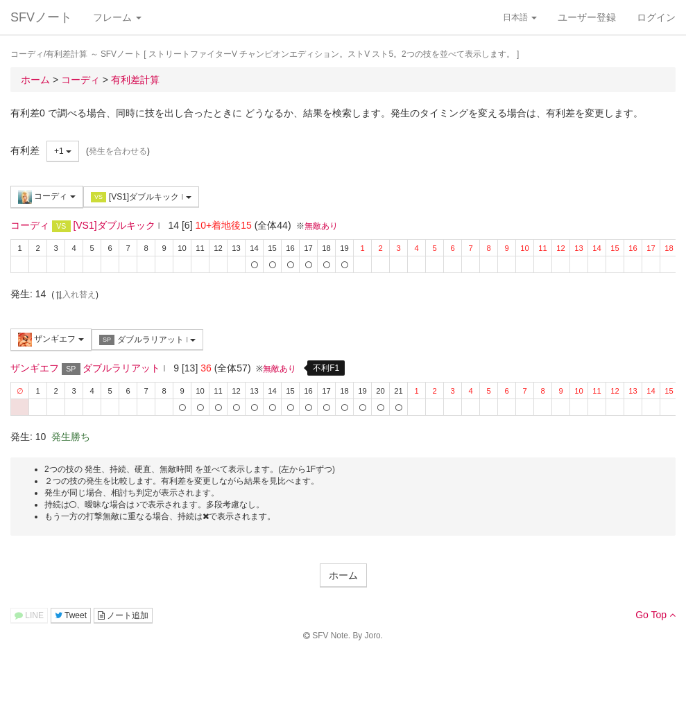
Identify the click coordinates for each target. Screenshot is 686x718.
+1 (62, 151)
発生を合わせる (118, 151)
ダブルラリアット (147, 340)
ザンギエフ (51, 340)
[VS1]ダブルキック (141, 197)
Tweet (71, 615)
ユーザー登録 (587, 17)
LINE (29, 615)
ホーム (343, 575)
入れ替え (75, 294)
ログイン (656, 17)
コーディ (47, 197)
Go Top (655, 614)
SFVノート (41, 17)
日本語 (520, 17)
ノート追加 (123, 615)
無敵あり (321, 226)
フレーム (117, 17)
